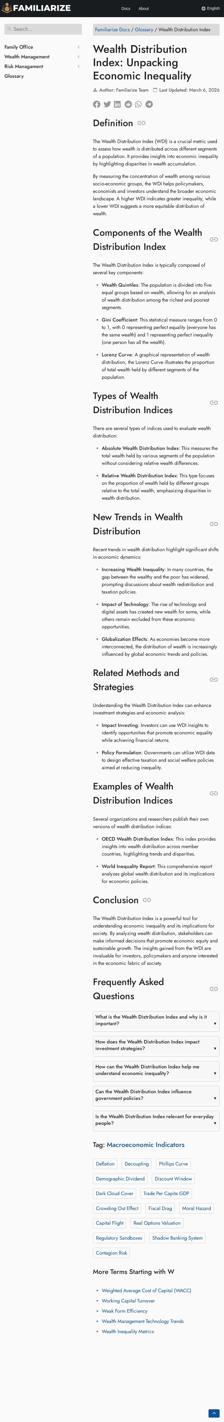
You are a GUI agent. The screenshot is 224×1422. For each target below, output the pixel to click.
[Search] (43, 29)
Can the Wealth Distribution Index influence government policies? (143, 1095)
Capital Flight (109, 1223)
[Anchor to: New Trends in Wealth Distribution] (214, 524)
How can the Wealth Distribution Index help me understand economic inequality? (147, 1070)
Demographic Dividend (120, 1178)
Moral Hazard (196, 1208)
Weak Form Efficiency (124, 1311)
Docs (125, 8)
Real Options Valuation (157, 1223)
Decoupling (137, 1163)
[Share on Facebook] (98, 103)
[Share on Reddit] (129, 103)
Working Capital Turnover (128, 1300)
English (210, 8)
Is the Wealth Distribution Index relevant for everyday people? (154, 1120)
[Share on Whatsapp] (140, 103)
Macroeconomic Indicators (145, 1144)
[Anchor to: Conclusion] (147, 900)
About (144, 8)
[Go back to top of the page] (214, 1413)
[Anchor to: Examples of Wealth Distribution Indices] (214, 794)
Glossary (14, 76)
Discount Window (173, 1178)
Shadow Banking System (177, 1238)
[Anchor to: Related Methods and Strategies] (214, 680)
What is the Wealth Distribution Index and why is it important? (151, 1020)
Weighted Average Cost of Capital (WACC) (146, 1290)
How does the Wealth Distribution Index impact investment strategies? (147, 1045)
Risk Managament (23, 66)
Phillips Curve (173, 1163)
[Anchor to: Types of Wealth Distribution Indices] (214, 403)
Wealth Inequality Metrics (128, 1331)
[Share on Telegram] (150, 103)
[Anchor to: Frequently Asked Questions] (214, 989)
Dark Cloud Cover (114, 1193)
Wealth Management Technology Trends (143, 1321)
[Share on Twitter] (108, 103)
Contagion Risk (111, 1253)
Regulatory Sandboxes (119, 1238)
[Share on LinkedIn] (119, 103)
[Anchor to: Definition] (141, 123)
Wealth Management (27, 56)
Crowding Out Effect (117, 1208)
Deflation (105, 1163)
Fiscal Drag (160, 1208)
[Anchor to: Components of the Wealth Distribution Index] (214, 240)
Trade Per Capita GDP (166, 1193)
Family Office (18, 47)
